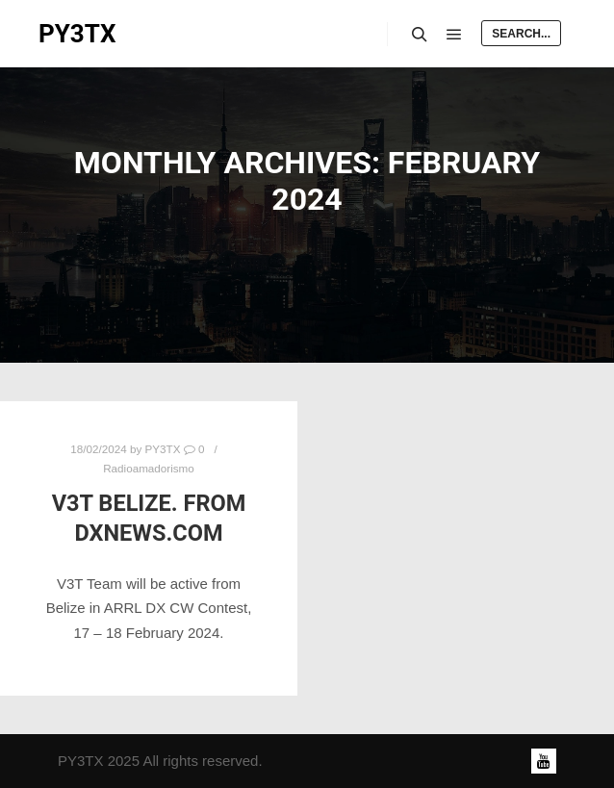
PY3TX (76, 33)
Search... (521, 33)
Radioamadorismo (148, 468)
